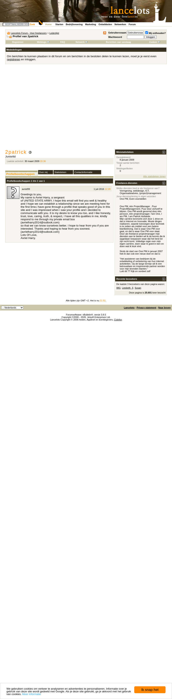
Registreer (17, 42)
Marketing (90, 24)
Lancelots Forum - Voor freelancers (29, 33)
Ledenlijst (54, 33)
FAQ (62, 42)
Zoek (32, 24)
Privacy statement (146, 307)
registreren (13, 59)
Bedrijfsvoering (74, 24)
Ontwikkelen (105, 24)
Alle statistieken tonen (154, 176)
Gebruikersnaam (117, 32)
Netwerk (82, 42)
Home (48, 24)
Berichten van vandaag (118, 42)
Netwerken (120, 24)
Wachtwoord (115, 37)
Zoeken (154, 42)
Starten (59, 24)
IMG (118, 288)
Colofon (118, 319)
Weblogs (43, 42)
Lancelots (129, 307)
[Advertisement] (39, 108)
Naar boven (164, 307)
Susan (138, 288)
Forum (132, 24)
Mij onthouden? (155, 33)
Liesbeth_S (127, 288)
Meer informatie (31, 694)
